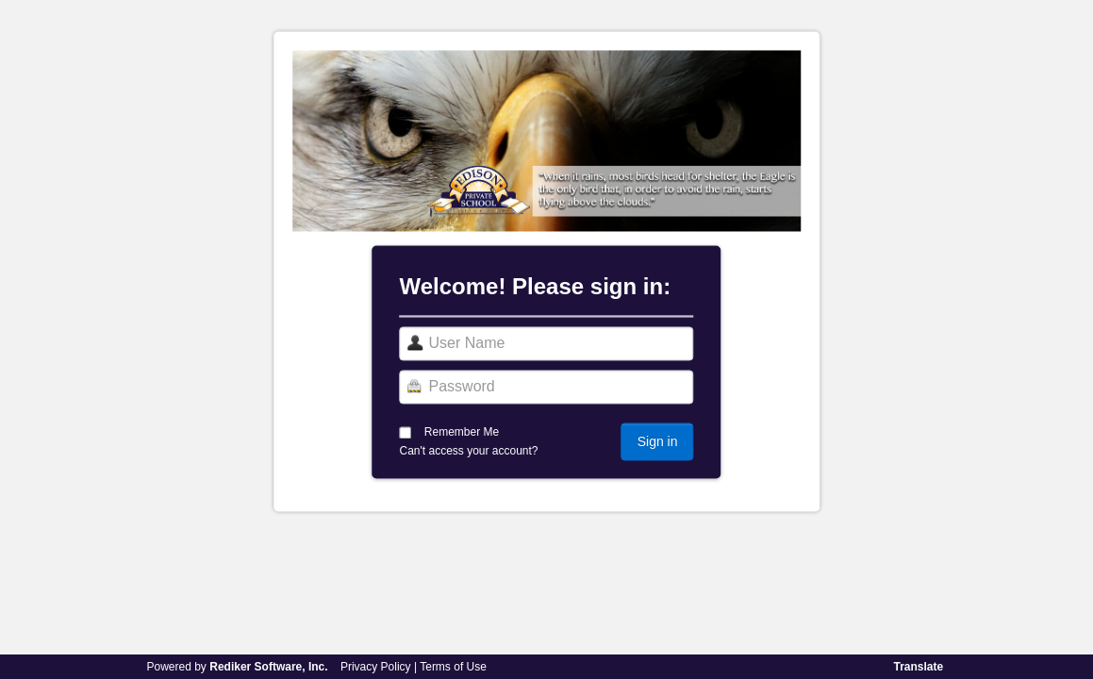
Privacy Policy (375, 666)
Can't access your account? (469, 451)
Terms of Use (453, 666)
